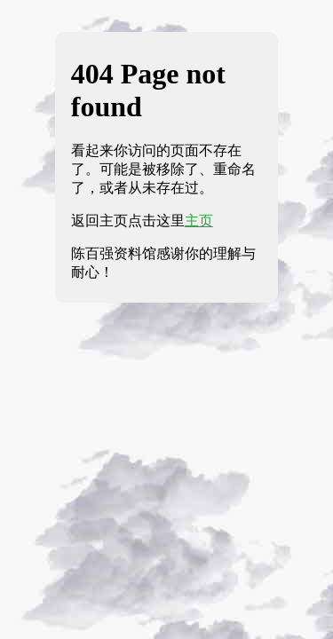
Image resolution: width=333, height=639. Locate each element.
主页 (199, 220)
